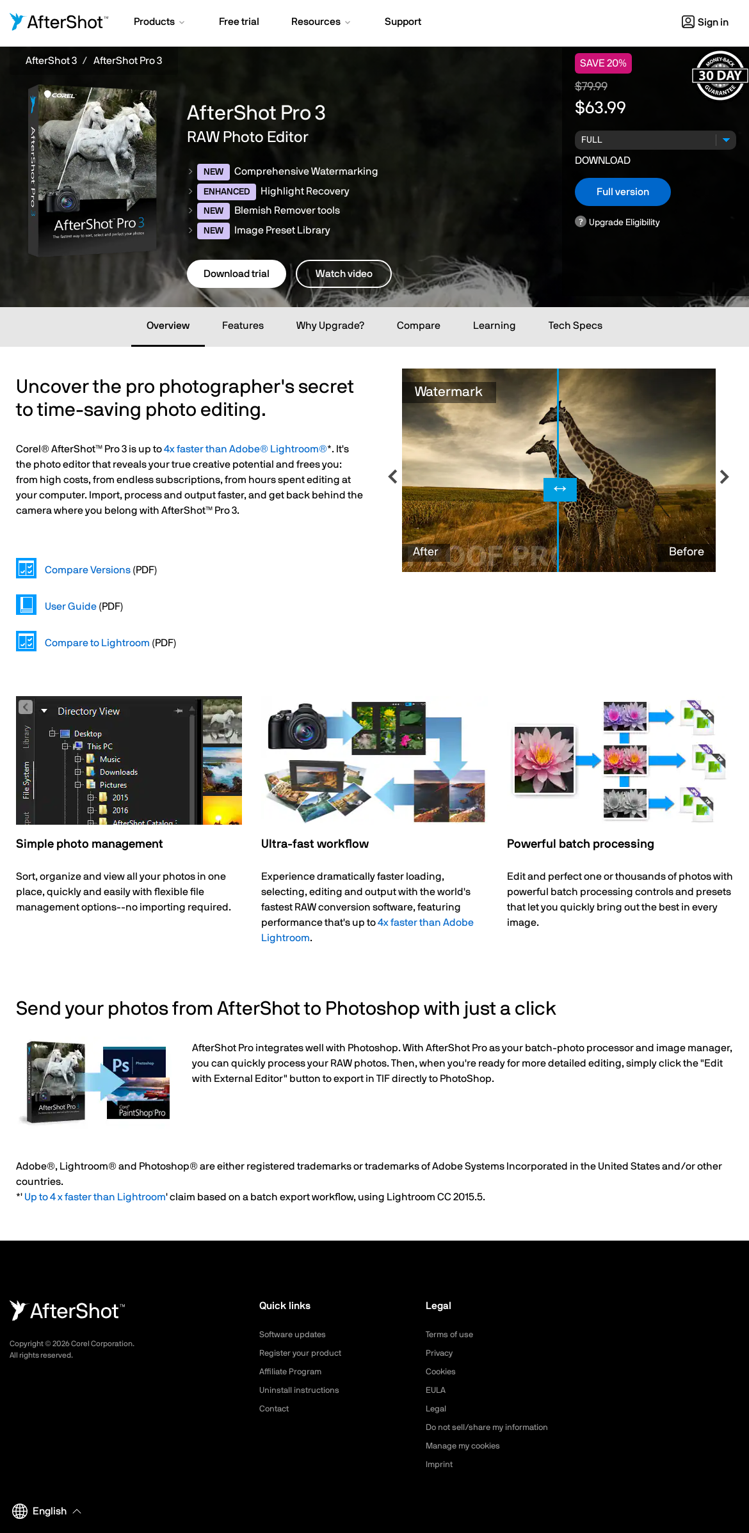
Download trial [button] (237, 274)
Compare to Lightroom (97, 643)
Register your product (303, 1353)
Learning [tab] (494, 326)
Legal (437, 1408)
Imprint (440, 1464)
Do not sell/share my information (492, 1427)
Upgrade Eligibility (624, 222)
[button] (160, 23)
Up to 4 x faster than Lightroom (95, 1197)
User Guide (71, 606)
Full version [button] (623, 192)
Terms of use (451, 1334)
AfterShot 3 (51, 61)
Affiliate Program (292, 1371)
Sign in (705, 22)
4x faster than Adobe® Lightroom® (245, 449)
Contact (275, 1408)
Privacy (440, 1353)
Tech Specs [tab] (575, 326)
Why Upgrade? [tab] (330, 326)
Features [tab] (243, 326)
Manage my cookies (466, 1446)
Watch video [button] (344, 274)
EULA (436, 1390)
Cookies (442, 1371)
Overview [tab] (168, 326)
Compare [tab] (418, 326)
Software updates (295, 1334)
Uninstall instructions (301, 1390)
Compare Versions (88, 570)
